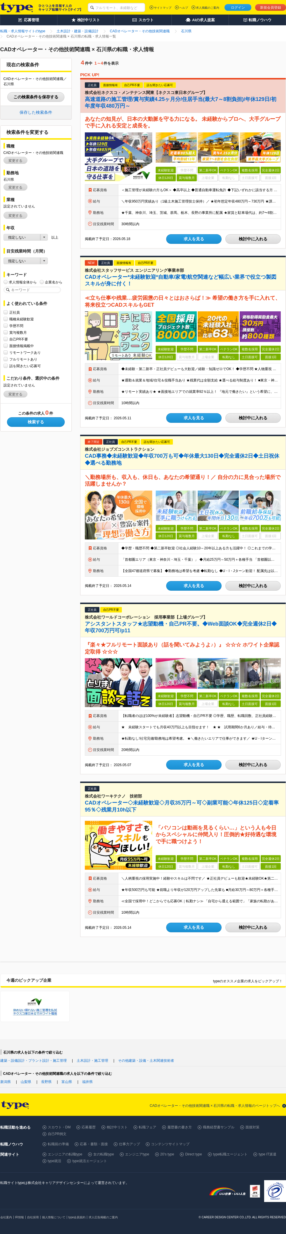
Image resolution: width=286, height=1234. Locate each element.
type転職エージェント (230, 1154)
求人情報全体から (23, 282)
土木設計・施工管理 (92, 1061)
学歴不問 (16, 326)
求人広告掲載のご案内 (103, 1217)
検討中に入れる (253, 239)
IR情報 (19, 1217)
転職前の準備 (58, 1144)
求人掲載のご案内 (207, 7)
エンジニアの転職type (65, 1154)
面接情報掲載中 (21, 346)
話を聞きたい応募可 (25, 366)
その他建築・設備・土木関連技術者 (146, 1061)
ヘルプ (183, 7)
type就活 (55, 1161)
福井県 (87, 1082)
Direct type (193, 1154)
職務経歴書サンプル (218, 1127)
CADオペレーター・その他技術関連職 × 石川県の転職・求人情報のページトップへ (215, 1106)
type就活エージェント (89, 1161)
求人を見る (194, 239)
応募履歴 (89, 1127)
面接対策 (252, 1127)
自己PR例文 (57, 1134)
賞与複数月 (18, 332)
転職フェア (147, 1127)
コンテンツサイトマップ (170, 1144)
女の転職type (103, 1154)
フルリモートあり (23, 359)
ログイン (238, 8)
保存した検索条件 (36, 112)
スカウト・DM (59, 1127)
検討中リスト (117, 1127)
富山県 (67, 1082)
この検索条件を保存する (35, 97)
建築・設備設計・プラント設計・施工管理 (33, 1061)
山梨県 (26, 1082)
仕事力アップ (129, 1144)
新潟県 (5, 1082)
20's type (167, 1154)
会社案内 (6, 1217)
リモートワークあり (25, 352)
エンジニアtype (137, 1154)
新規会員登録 (270, 8)
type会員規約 (77, 1217)
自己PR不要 (18, 339)
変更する (15, 161)
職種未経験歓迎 (21, 319)
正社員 (14, 312)
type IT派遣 (267, 1154)
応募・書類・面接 (94, 1144)
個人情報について (53, 1217)
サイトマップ (162, 7)
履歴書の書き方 (179, 1127)
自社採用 (33, 1217)
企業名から (53, 282)
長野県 (46, 1082)
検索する (36, 422)
